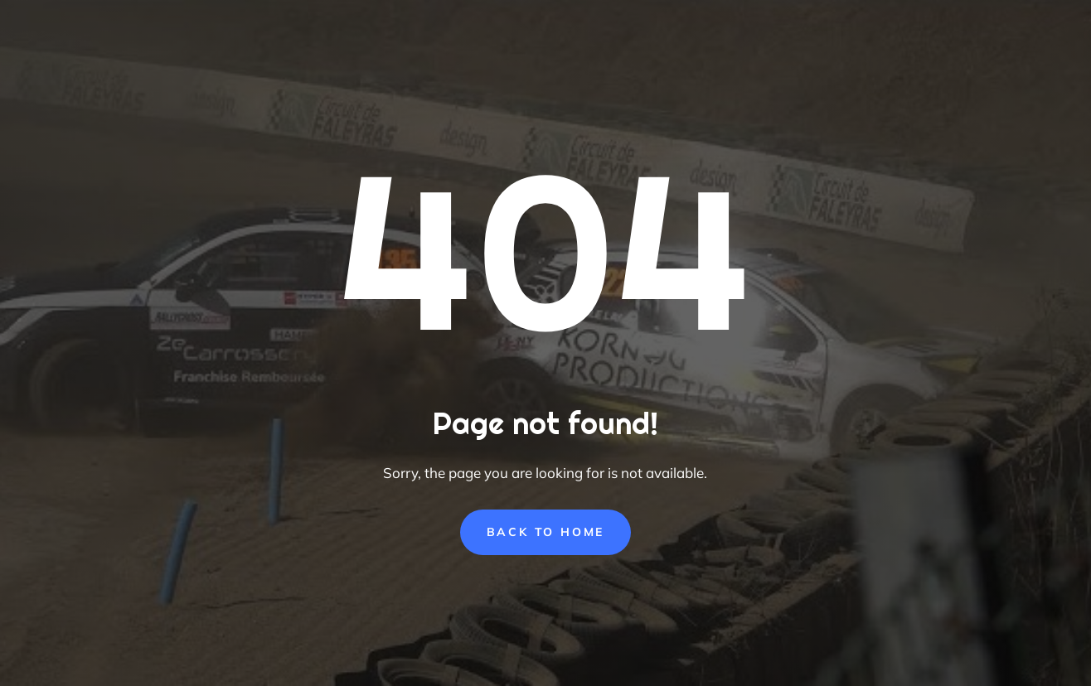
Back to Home (546, 531)
